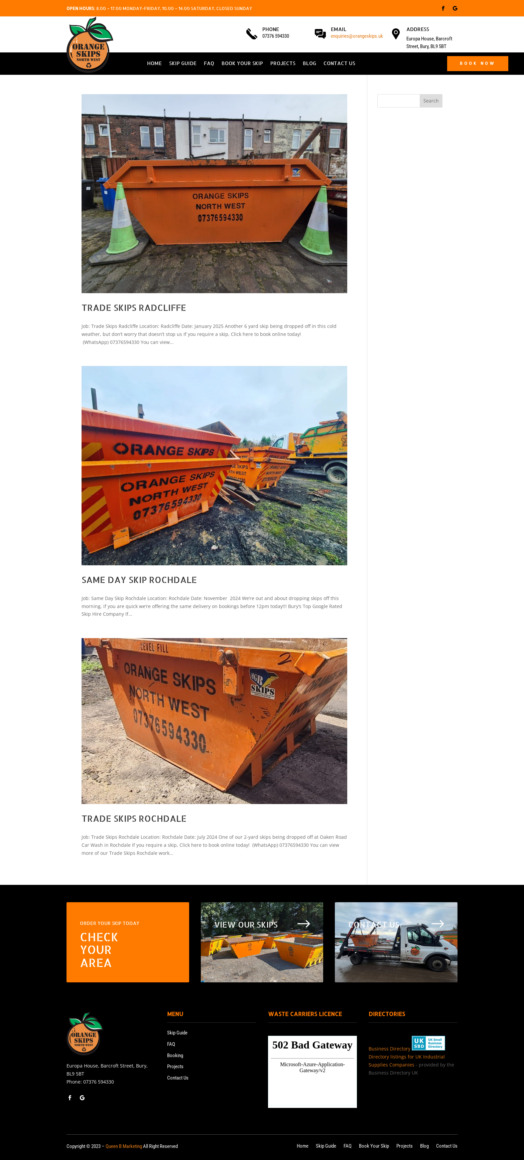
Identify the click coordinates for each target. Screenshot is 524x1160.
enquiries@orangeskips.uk (357, 36)
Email (339, 29)
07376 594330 (98, 1082)
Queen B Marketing (124, 1146)
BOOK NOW (478, 63)
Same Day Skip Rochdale (139, 579)
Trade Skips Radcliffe (134, 307)
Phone (270, 29)
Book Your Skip (242, 63)
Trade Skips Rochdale (134, 818)
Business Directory (389, 1048)
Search (431, 101)
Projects (282, 63)
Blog (309, 63)
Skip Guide (182, 63)
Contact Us (339, 63)
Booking (175, 1055)
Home (154, 63)
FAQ (209, 63)
